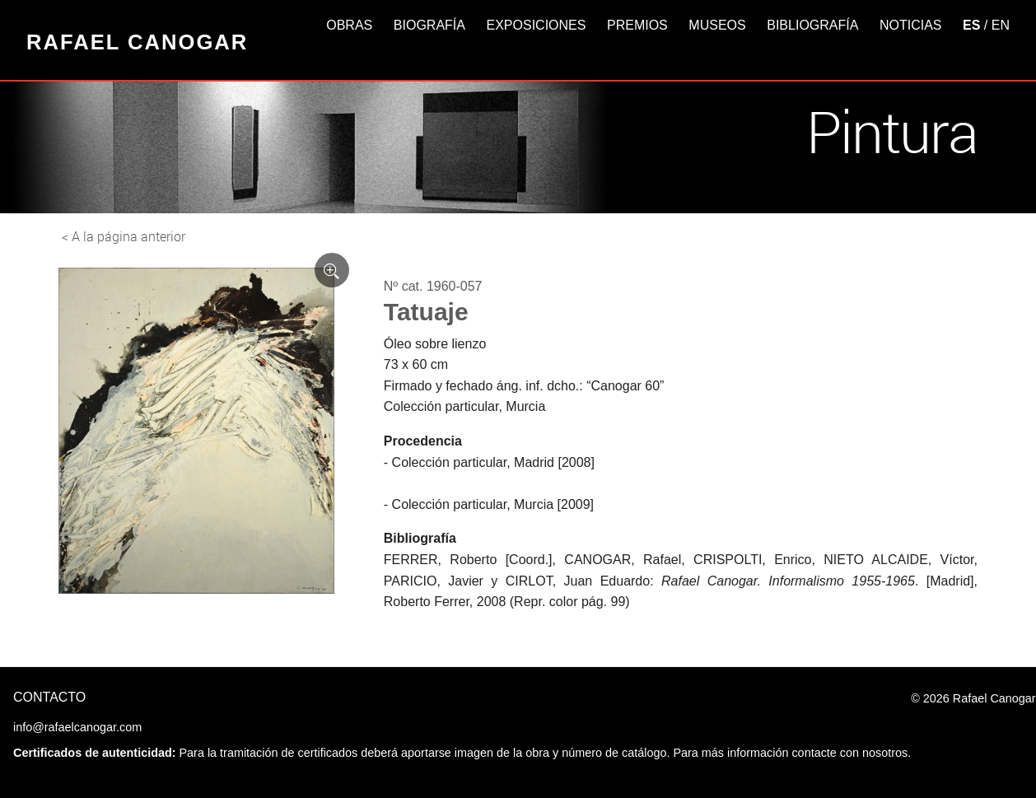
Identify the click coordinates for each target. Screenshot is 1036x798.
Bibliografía (812, 25)
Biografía (429, 25)
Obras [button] (349, 25)
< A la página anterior (123, 236)
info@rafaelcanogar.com (77, 727)
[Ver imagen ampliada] (332, 270)
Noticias (911, 25)
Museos (716, 25)
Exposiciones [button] (536, 25)
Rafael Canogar (137, 42)
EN (1001, 25)
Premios (637, 25)
